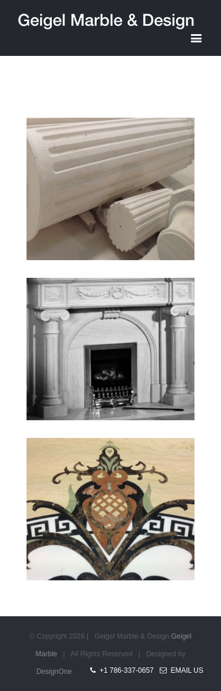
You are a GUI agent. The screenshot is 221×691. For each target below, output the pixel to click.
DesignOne (54, 671)
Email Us (181, 670)
